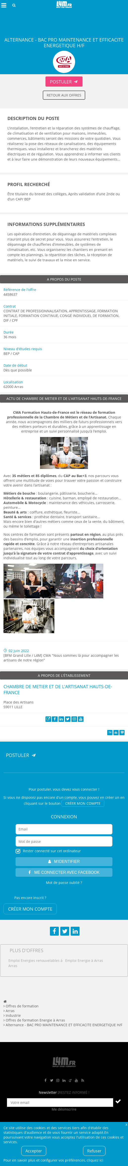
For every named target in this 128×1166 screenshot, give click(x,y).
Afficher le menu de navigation (3, 5)
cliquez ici (95, 1160)
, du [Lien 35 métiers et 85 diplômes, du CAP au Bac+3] (49, 475)
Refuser (94, 1151)
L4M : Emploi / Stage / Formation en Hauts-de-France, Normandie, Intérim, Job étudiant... (64, 5)
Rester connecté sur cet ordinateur (52, 851)
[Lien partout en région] (85, 534)
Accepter (33, 1151)
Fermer (126, 1124)
